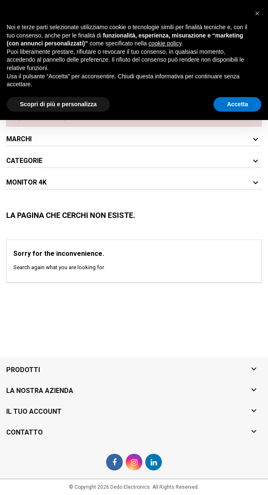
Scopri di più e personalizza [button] (58, 478)
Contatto (16, 7)
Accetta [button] (237, 478)
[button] (257, 388)
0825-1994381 (80, 7)
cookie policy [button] (165, 418)
